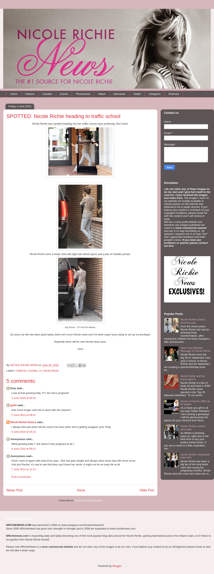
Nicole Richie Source (23, 422)
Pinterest (173, 93)
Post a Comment (21, 476)
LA (40, 370)
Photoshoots (83, 93)
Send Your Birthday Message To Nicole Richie (195, 349)
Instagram (154, 93)
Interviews (119, 93)
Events (64, 93)
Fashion (29, 93)
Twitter (137, 93)
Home (13, 93)
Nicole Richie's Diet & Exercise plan (192, 321)
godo (13, 405)
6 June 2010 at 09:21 (23, 448)
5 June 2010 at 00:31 (23, 398)
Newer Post (14, 490)
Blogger (116, 565)
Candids (47, 93)
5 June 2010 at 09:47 (23, 414)
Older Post (146, 490)
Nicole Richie (51, 370)
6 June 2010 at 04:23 (23, 431)
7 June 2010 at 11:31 (23, 469)
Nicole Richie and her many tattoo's (192, 378)
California (21, 370)
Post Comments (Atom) (88, 500)
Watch (102, 93)
